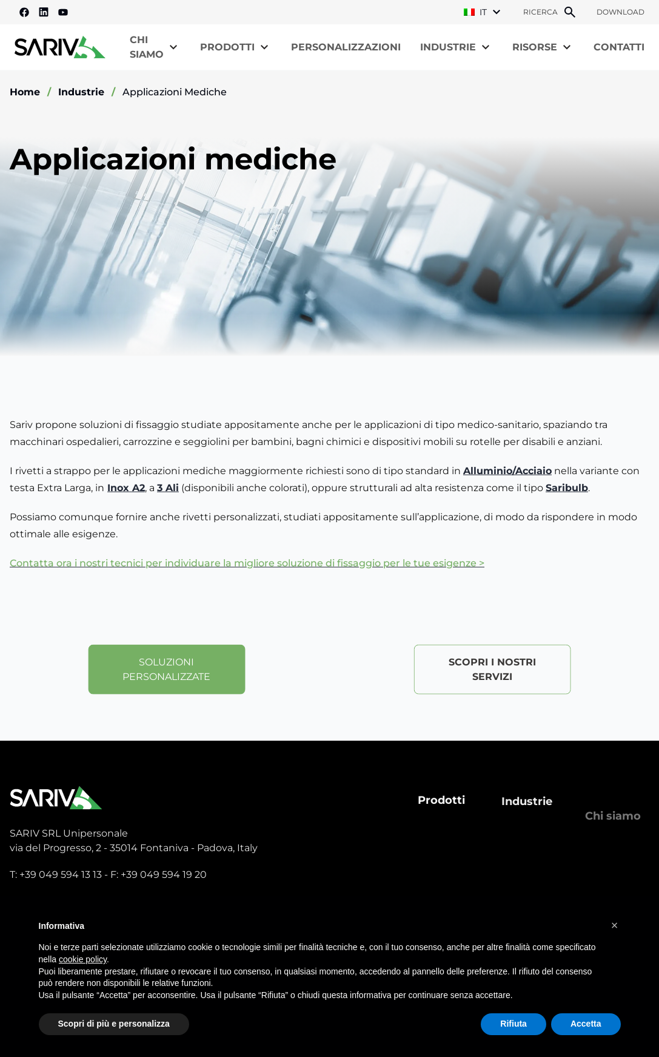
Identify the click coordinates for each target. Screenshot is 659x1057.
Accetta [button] (585, 1023)
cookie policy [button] (83, 959)
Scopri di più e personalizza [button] (114, 1023)
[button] (614, 925)
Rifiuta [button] (513, 1023)
